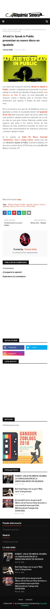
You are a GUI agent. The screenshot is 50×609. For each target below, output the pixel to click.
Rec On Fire (20, 206)
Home (21, 600)
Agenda (29, 204)
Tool (16, 140)
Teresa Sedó (12, 29)
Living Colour (27, 140)
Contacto (28, 600)
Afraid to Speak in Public (17, 204)
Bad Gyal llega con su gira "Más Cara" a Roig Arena (29, 490)
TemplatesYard (22, 603)
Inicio (5, 29)
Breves (36, 204)
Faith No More (30, 137)
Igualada (6, 206)
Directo (42, 204)
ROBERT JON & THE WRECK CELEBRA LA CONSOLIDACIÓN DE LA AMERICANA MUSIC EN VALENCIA (31, 478)
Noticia (12, 206)
